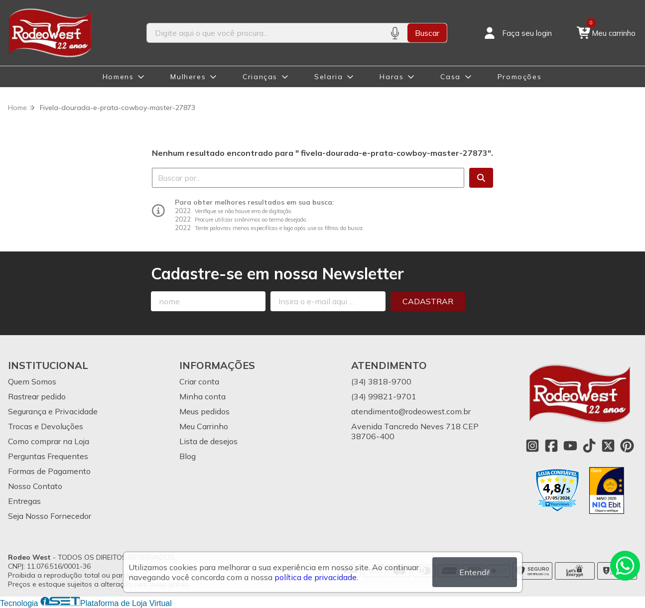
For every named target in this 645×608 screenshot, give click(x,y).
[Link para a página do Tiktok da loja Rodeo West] (589, 446)
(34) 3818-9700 (381, 381)
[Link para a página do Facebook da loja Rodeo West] (551, 446)
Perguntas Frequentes (48, 456)
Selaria (328, 76)
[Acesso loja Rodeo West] (517, 32)
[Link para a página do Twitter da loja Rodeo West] (608, 446)
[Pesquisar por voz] (394, 32)
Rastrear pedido (37, 396)
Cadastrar (427, 301)
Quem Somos (32, 381)
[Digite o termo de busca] (265, 32)
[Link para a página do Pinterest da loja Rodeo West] (627, 446)
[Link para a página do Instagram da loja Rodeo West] (532, 446)
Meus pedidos (204, 411)
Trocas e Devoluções (45, 426)
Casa (450, 76)
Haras (391, 76)
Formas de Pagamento (49, 471)
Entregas (24, 501)
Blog (187, 456)
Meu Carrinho (203, 426)
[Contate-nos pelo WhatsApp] (625, 566)
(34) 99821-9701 (383, 396)
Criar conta (199, 381)
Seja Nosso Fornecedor (49, 516)
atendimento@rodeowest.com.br (411, 411)
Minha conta (202, 396)
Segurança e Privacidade (53, 411)
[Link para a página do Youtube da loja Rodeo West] (570, 446)
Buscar (427, 33)
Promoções (519, 76)
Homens (118, 76)
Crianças (260, 76)
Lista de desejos (208, 441)
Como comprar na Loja (48, 441)
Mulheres (188, 76)
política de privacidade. (316, 577)
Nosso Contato (35, 486)
